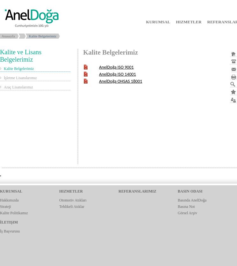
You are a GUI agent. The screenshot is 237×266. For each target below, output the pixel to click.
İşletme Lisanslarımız (20, 78)
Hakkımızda (9, 200)
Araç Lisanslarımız (18, 87)
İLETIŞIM (9, 222)
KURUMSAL (158, 21)
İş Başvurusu (10, 231)
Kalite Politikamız (14, 213)
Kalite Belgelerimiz (19, 68)
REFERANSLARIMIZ (137, 191)
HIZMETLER (188, 21)
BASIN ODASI (190, 191)
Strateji (5, 206)
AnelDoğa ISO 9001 (116, 67)
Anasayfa (8, 36)
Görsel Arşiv (187, 213)
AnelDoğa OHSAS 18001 (120, 81)
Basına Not (186, 206)
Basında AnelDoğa (192, 200)
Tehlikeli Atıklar (71, 206)
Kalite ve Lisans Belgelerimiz (20, 56)
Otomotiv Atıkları (73, 200)
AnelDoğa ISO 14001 (117, 74)
